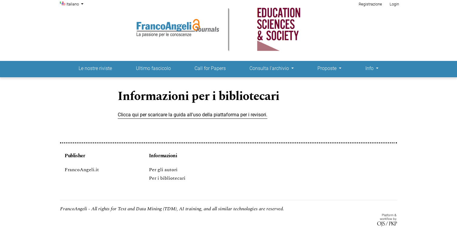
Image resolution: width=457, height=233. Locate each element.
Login (394, 4)
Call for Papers (210, 68)
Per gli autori (163, 169)
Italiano (76, 3)
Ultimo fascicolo (153, 68)
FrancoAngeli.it (82, 169)
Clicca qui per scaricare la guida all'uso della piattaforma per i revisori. (192, 115)
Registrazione (370, 4)
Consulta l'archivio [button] (269, 68)
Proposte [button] (327, 68)
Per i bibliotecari (167, 178)
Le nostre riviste (95, 68)
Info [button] (370, 68)
